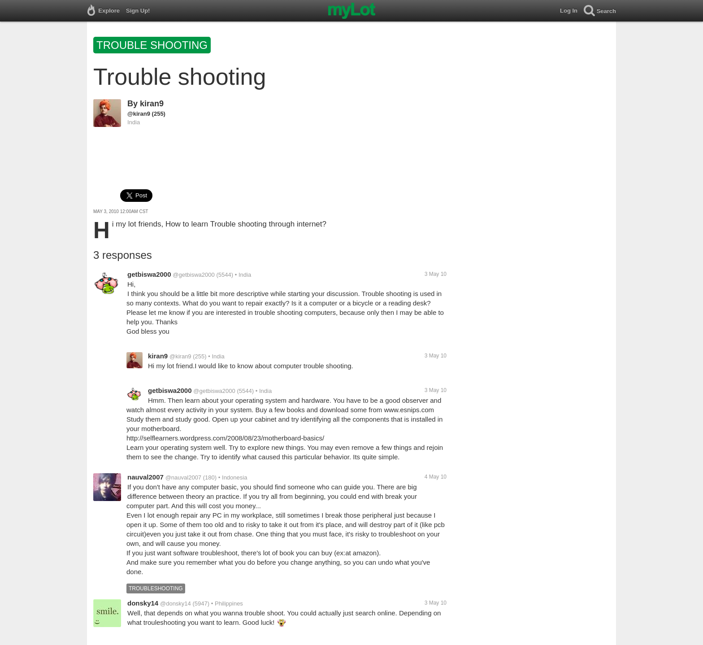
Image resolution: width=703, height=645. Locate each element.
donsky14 (142, 603)
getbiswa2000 (149, 274)
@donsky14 (175, 603)
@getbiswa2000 (193, 274)
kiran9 (152, 103)
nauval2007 (145, 477)
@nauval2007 (183, 477)
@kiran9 (138, 113)
